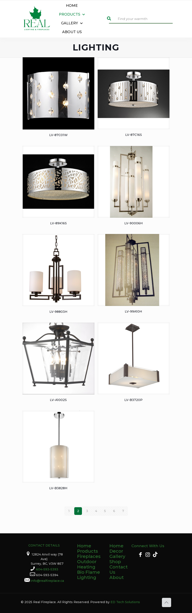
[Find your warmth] (141, 18)
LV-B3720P (133, 400)
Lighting (86, 577)
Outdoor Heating (86, 564)
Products (87, 551)
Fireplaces (89, 556)
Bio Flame (88, 572)
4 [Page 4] (96, 511)
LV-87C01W (58, 135)
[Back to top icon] (166, 602)
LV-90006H (133, 223)
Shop (115, 561)
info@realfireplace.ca (47, 581)
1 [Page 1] (69, 511)
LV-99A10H (133, 311)
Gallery (117, 556)
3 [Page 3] (87, 511)
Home (84, 545)
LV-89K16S (58, 223)
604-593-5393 (47, 569)
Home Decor (116, 548)
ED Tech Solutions (125, 602)
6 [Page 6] (114, 511)
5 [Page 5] (105, 511)
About (116, 577)
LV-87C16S (133, 135)
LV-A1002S (58, 400)
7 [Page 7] (123, 511)
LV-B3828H (58, 488)
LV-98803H (58, 312)
